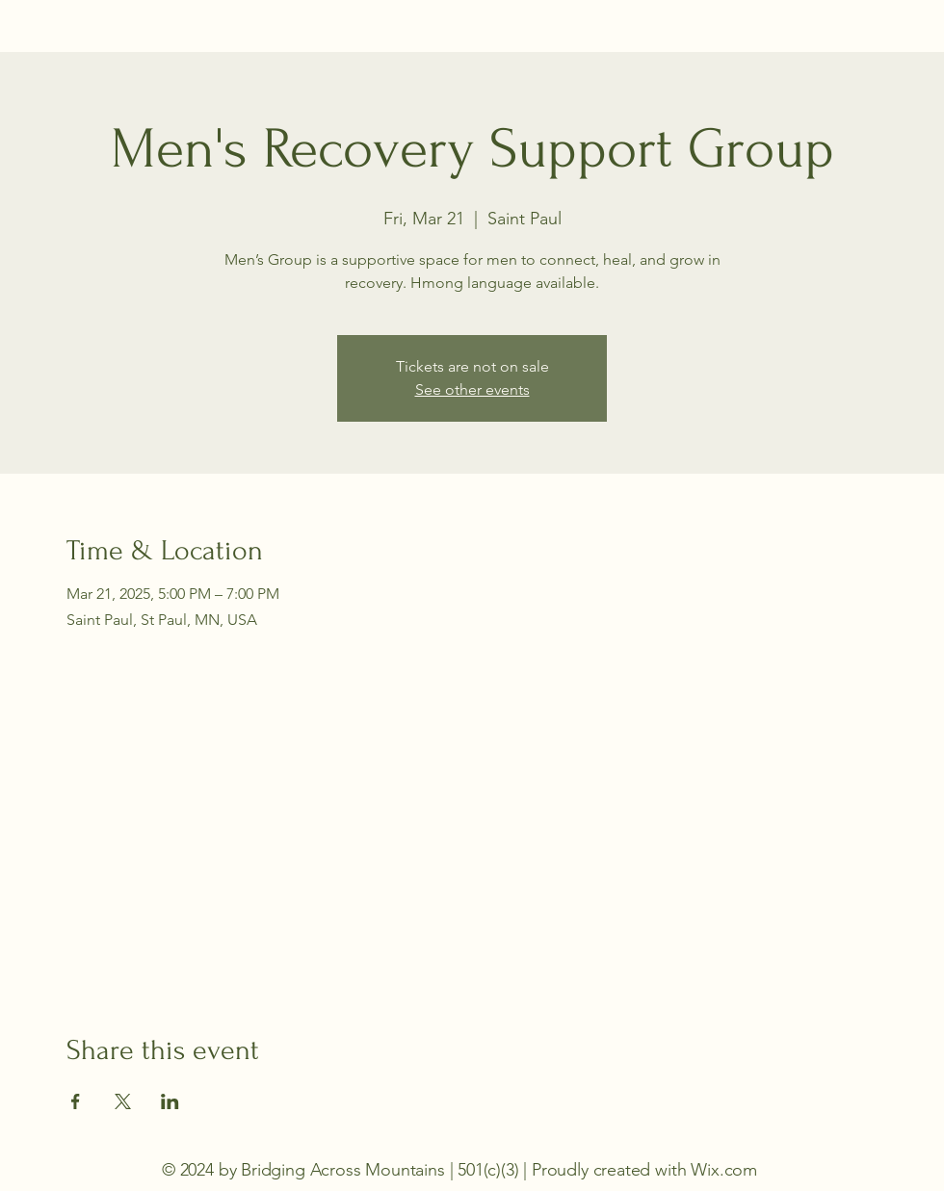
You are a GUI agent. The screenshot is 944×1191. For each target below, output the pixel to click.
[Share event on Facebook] (75, 1101)
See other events (472, 389)
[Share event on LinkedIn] (170, 1101)
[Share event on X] (123, 1101)
